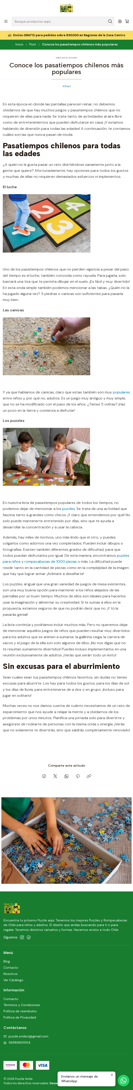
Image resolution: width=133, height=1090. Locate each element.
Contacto (10, 967)
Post (32, 43)
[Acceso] (120, 21)
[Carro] (127, 21)
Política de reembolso (20, 1010)
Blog (6, 961)
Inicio (19, 43)
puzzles (68, 507)
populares (121, 391)
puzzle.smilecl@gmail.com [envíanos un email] (25, 1035)
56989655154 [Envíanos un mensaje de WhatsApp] (17, 1041)
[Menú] (6, 21)
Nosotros (10, 973)
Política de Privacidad (19, 1017)
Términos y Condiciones (21, 1004)
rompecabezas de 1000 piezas (51, 560)
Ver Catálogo (13, 979)
